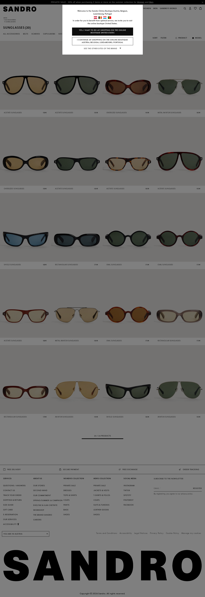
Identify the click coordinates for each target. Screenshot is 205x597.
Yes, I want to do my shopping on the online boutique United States (102, 31)
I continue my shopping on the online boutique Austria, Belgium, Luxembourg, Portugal (102, 41)
